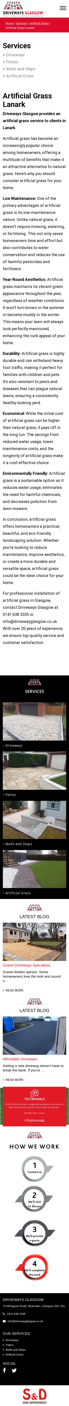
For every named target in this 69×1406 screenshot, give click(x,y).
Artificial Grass (39, 23)
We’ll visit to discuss (34, 1204)
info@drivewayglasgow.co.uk (25, 1321)
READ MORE (13, 990)
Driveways (14, 55)
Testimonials (34, 1120)
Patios (10, 62)
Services (21, 23)
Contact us (34, 1172)
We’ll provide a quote (34, 1238)
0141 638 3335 (16, 1313)
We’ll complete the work (34, 1272)
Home (10, 23)
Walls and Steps (19, 69)
